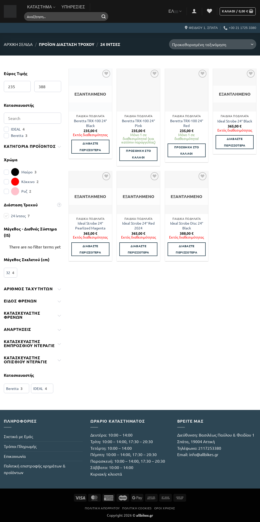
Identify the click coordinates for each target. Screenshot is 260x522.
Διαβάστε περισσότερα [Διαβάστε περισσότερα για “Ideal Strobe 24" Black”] (235, 142)
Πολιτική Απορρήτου (102, 508)
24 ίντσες (18, 215)
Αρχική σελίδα (18, 44)
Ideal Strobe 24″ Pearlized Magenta (90, 225)
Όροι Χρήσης (164, 508)
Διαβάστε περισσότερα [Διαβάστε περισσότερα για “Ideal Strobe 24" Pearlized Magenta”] (90, 249)
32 (8, 272)
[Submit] (103, 16)
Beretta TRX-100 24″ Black (90, 123)
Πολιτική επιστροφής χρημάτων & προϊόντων (35, 469)
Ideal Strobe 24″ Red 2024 (138, 225)
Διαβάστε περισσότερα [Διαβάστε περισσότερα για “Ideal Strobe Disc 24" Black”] (186, 249)
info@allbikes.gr (203, 454)
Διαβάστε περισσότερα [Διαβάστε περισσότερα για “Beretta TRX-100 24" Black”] (90, 146)
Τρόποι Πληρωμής (20, 446)
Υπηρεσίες (73, 7)
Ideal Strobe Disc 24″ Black (186, 225)
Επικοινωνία (15, 456)
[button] (194, 11)
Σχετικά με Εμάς (18, 436)
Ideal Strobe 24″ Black (234, 121)
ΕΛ (175, 11)
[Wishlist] (209, 11)
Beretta (17, 135)
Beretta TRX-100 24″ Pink (138, 123)
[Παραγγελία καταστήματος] (212, 44)
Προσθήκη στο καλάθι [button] (138, 154)
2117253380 (209, 448)
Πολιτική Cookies (137, 508)
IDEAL (16, 129)
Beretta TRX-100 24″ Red (186, 123)
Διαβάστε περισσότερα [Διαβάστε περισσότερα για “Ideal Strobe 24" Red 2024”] (138, 249)
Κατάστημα (41, 7)
